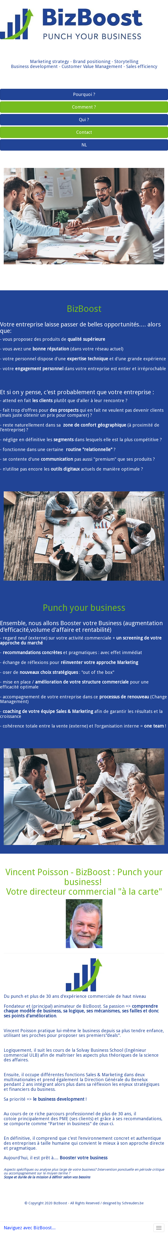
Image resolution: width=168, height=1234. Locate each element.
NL (84, 144)
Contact (84, 132)
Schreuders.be (133, 1203)
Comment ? (84, 107)
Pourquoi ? (84, 94)
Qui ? (84, 119)
